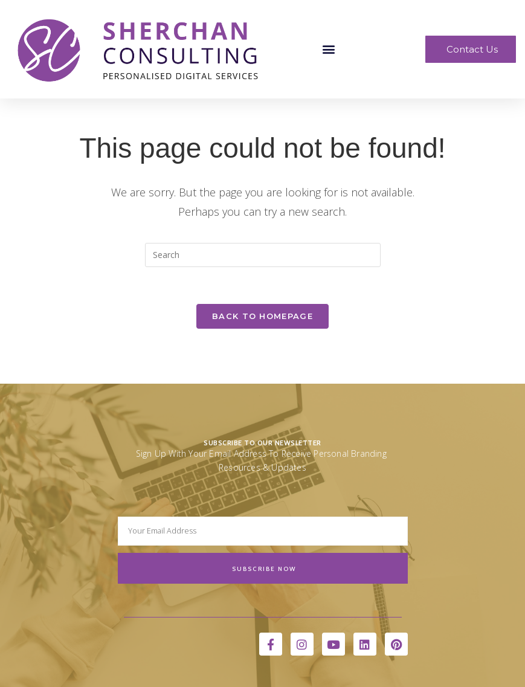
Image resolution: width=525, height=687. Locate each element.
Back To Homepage (262, 316)
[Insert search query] (263, 255)
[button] (328, 49)
